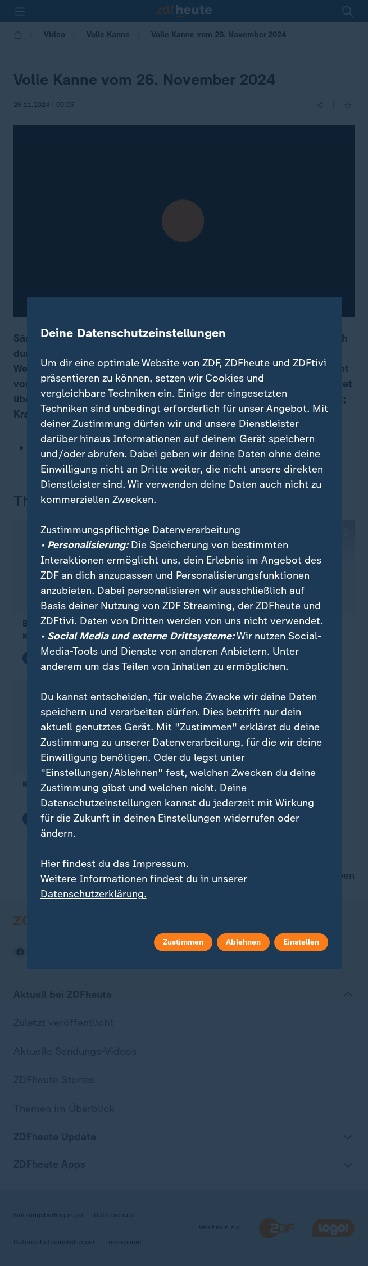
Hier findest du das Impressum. (114, 863)
